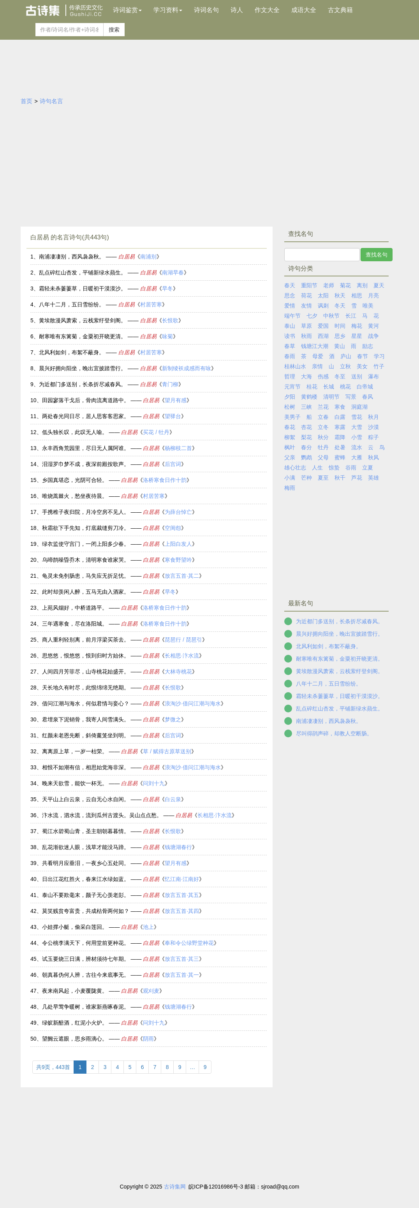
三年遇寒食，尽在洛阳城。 (74, 624)
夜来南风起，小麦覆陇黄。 (74, 991)
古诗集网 (175, 1186)
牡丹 (323, 447)
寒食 (339, 407)
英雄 (373, 478)
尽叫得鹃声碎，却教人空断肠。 (334, 733)
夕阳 (289, 397)
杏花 (306, 427)
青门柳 (170, 384)
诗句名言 (51, 101)
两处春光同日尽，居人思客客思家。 (85, 416)
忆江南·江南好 (182, 879)
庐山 (345, 356)
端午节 (292, 316)
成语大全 (303, 10)
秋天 (339, 295)
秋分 (323, 437)
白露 (339, 417)
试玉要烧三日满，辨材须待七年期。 (85, 959)
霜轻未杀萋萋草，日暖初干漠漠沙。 (82, 288)
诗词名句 (206, 10)
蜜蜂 (339, 457)
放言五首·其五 (182, 895)
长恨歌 (170, 320)
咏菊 (167, 336)
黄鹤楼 (309, 397)
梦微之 (173, 719)
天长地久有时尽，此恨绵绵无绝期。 (85, 687)
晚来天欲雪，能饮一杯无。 (74, 783)
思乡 (339, 336)
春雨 (289, 356)
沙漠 (373, 427)
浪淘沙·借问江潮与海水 (193, 703)
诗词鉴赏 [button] (127, 10)
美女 (362, 366)
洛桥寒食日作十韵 (165, 480)
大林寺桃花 (178, 671)
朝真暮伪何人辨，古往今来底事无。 (85, 975)
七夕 (311, 316)
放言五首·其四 (182, 911)
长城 (328, 386)
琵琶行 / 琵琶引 (183, 640)
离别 (362, 285)
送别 (356, 376)
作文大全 (267, 10)
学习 (379, 356)
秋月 (373, 417)
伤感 (323, 376)
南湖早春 (173, 272)
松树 (289, 407)
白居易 (126, 256)
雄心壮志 (295, 467)
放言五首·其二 (182, 576)
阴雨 (148, 1039)
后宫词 (173, 464)
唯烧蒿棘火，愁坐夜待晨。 (74, 496)
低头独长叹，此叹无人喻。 (74, 432)
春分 (306, 447)
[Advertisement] (209, 164)
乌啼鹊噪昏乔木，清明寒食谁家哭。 (85, 560)
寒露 (339, 427)
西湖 (323, 336)
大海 (306, 376)
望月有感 (176, 400)
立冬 (323, 427)
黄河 (373, 326)
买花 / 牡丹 (156, 432)
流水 (356, 447)
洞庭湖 (359, 407)
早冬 (167, 288)
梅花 (356, 326)
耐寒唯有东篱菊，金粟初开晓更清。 (82, 336)
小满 (289, 478)
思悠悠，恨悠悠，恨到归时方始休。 (85, 655)
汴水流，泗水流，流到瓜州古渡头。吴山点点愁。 (102, 815)
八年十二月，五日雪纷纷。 (71, 304)
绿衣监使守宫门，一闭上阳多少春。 (85, 544)
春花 (289, 427)
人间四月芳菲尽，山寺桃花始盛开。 (85, 671)
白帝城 (365, 386)
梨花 (306, 437)
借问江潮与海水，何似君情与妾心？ (85, 703)
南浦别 (148, 256)
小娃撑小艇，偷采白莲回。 (74, 927)
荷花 (306, 295)
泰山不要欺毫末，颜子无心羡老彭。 (85, 895)
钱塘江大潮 (314, 346)
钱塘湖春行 (178, 847)
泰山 (289, 326)
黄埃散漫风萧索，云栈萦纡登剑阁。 (82, 320)
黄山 (339, 346)
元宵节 (292, 386)
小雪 (356, 437)
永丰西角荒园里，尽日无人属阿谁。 (85, 448)
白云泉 (173, 799)
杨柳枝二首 (178, 448)
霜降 (339, 437)
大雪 (356, 427)
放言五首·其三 (182, 959)
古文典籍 (340, 10)
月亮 (373, 295)
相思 (356, 295)
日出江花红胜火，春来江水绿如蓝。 (85, 879)
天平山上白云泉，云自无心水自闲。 (85, 799)
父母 (323, 457)
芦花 (356, 478)
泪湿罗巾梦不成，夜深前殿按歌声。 (85, 464)
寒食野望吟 (178, 560)
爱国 (323, 326)
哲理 (289, 376)
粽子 (373, 437)
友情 (306, 305)
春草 (289, 346)
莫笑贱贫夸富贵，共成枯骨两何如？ (85, 911)
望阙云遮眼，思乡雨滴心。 (74, 1039)
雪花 (356, 417)
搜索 (114, 29)
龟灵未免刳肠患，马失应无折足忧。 (85, 576)
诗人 (237, 10)
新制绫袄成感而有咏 (186, 368)
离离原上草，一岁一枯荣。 (74, 751)
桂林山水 (295, 366)
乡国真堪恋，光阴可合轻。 (74, 480)
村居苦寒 (151, 304)
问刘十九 (154, 783)
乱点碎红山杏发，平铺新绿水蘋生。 (82, 272)
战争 (373, 336)
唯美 (368, 305)
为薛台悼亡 (178, 512)
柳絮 (289, 437)
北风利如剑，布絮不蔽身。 (71, 352)
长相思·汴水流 (182, 655)
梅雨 (289, 488)
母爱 (317, 356)
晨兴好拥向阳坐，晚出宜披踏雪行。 (82, 368)
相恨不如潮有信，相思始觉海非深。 (85, 767)
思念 (289, 295)
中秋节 (331, 316)
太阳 (323, 295)
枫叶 (289, 447)
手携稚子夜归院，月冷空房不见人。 (85, 512)
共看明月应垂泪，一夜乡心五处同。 (85, 863)
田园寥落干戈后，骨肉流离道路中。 (85, 400)
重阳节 (309, 285)
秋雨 (306, 336)
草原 (306, 326)
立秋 (345, 366)
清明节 (331, 397)
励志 (367, 346)
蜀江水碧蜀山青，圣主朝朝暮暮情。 (85, 831)
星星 (356, 336)
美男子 (292, 417)
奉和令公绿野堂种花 (189, 943)
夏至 (323, 478)
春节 (362, 356)
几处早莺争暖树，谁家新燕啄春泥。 (85, 1007)
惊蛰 (334, 467)
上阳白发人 (178, 544)
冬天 (339, 305)
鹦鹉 (306, 457)
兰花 (323, 407)
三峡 (306, 407)
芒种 (306, 478)
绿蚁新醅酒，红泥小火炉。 (74, 1023)
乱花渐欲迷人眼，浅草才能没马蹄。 (85, 847)
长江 (350, 316)
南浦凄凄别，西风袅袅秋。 (71, 256)
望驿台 (173, 416)
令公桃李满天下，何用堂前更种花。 (85, 943)
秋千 (339, 478)
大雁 (356, 457)
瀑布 (373, 376)
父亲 (289, 457)
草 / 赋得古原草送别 (167, 751)
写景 (350, 397)
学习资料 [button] (167, 10)
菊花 (345, 285)
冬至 (339, 376)
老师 (328, 285)
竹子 (378, 366)
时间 (339, 326)
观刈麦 (151, 991)
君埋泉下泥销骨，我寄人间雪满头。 (85, 719)
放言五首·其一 (182, 975)
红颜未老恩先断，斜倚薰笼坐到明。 (85, 735)
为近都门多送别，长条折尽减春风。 (82, 384)
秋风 (373, 457)
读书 (289, 336)
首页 (26, 101)
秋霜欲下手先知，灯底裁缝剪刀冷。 (85, 528)
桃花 (345, 386)
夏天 (378, 285)
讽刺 (323, 305)
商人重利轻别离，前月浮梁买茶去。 (85, 640)
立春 (323, 417)
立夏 (367, 467)
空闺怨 (173, 528)
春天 (289, 285)
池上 (148, 927)
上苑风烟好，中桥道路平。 (74, 608)
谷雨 (350, 467)
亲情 (317, 366)
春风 (367, 397)
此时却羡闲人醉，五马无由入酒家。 (85, 592)
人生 (317, 467)
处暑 (339, 447)
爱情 (289, 305)
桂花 (311, 386)
